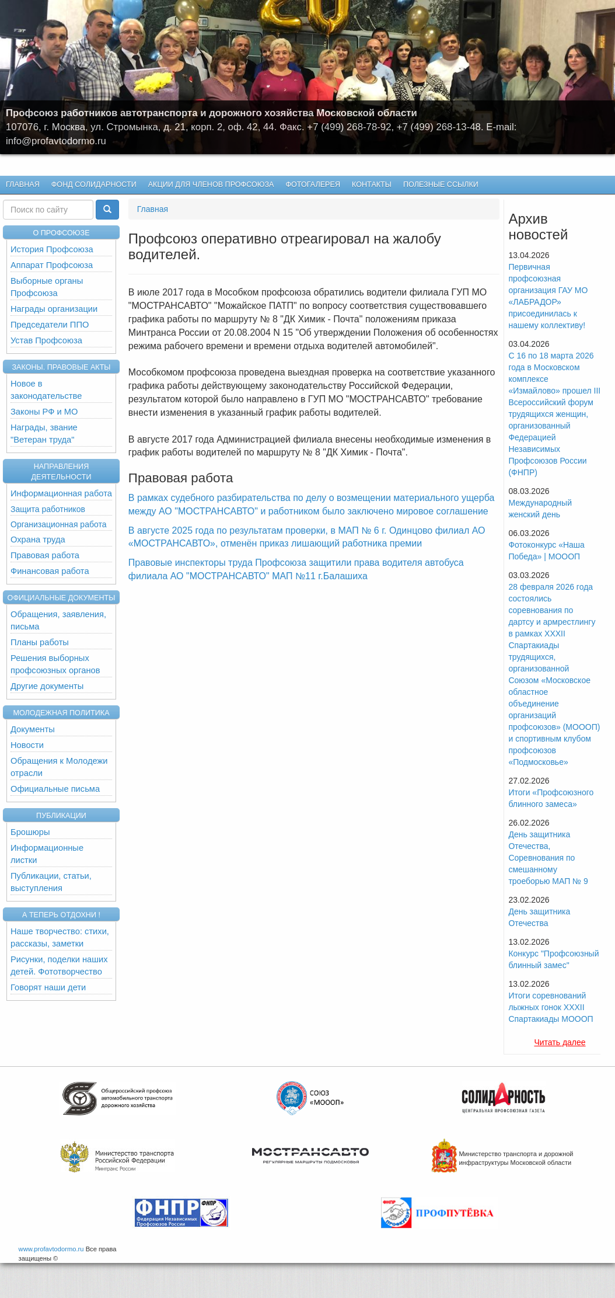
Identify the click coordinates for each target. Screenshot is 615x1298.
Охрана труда (38, 539)
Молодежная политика (61, 713)
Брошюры (30, 832)
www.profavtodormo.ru (51, 1248)
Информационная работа (61, 493)
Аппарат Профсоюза (52, 265)
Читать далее (559, 1042)
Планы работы (40, 642)
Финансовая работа (50, 571)
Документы (33, 729)
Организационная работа (58, 524)
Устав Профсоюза (46, 340)
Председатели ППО (50, 324)
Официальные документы (62, 598)
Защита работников (48, 509)
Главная (23, 184)
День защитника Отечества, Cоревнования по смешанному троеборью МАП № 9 (548, 858)
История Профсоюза (52, 249)
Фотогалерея (310, 184)
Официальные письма (55, 789)
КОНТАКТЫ (372, 184)
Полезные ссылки (440, 184)
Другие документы (47, 686)
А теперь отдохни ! (61, 915)
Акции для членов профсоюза (211, 184)
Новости (27, 745)
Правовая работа (45, 555)
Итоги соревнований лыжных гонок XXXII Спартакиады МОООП (550, 1007)
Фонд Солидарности (94, 184)
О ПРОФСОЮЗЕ (61, 233)
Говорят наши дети (48, 987)
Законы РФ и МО (44, 411)
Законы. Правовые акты (61, 367)
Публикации (61, 816)
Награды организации (54, 309)
